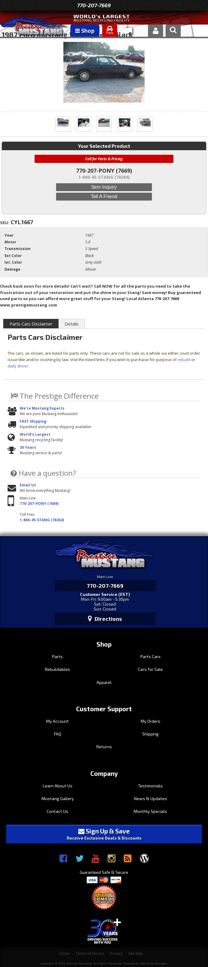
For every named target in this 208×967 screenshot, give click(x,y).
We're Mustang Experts (42, 408)
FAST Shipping (33, 421)
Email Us (28, 485)
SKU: (5, 222)
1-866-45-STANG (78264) (42, 519)
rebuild (183, 359)
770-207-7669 (94, 5)
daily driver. (18, 366)
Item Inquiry (104, 187)
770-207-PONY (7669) (39, 503)
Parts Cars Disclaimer (31, 324)
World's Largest (35, 434)
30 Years (28, 447)
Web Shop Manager (153, 963)
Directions (105, 618)
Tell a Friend (104, 196)
